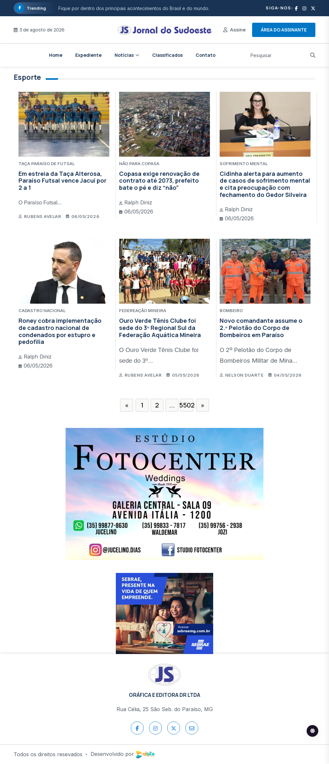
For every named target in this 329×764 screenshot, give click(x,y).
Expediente (88, 55)
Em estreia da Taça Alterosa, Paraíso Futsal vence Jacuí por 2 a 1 (62, 180)
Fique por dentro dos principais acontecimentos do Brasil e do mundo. (133, 8)
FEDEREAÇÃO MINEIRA (142, 310)
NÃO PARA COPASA (139, 163)
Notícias (124, 55)
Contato (205, 55)
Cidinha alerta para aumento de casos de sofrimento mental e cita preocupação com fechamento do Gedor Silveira (265, 184)
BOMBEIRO (231, 310)
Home (55, 55)
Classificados (167, 55)
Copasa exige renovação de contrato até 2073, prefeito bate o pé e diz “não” (159, 180)
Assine (238, 29)
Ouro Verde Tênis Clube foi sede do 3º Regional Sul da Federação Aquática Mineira (160, 327)
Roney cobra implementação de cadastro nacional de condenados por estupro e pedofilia (60, 331)
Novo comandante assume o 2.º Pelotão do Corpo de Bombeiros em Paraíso (261, 327)
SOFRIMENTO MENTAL (244, 163)
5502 (186, 405)
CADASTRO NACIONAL (42, 310)
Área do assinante (284, 30)
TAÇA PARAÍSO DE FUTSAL (46, 163)
